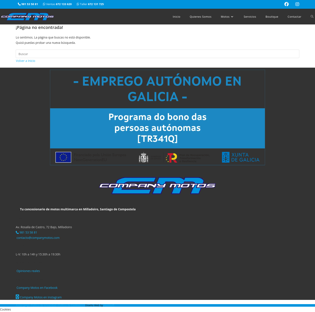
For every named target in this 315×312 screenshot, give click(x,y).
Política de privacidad (44, 305)
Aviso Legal (23, 305)
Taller (90, 4)
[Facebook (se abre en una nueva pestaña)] (286, 4)
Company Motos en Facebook (37, 288)
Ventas (57, 4)
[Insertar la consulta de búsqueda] (157, 54)
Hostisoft (109, 305)
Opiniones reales (28, 271)
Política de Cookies (69, 305)
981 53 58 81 (26, 232)
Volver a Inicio (25, 61)
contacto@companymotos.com (38, 238)
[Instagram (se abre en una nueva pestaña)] (295, 4)
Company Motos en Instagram (39, 297)
